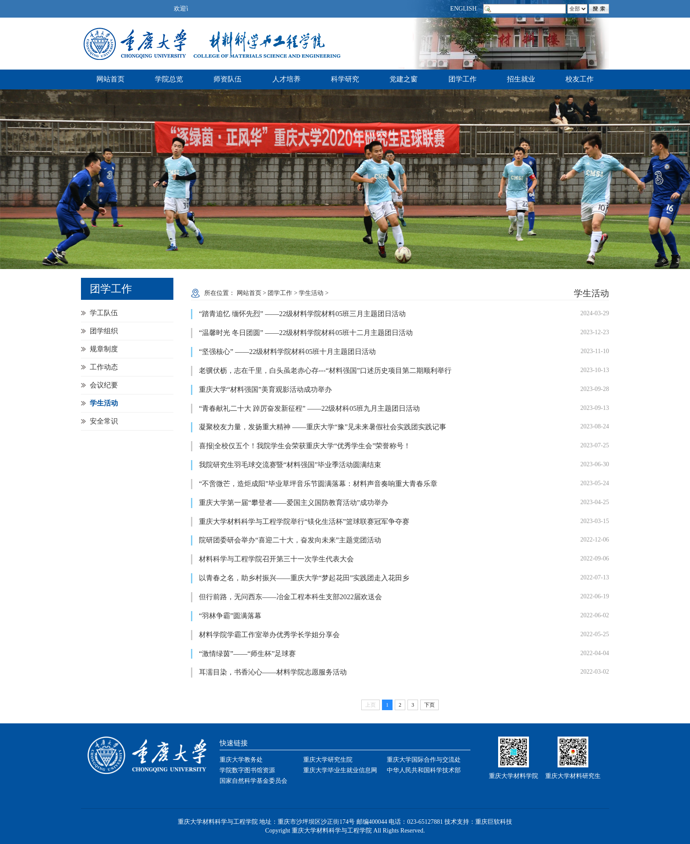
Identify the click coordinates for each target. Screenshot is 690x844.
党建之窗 (403, 79)
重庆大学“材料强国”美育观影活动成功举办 (265, 389)
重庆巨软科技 (493, 821)
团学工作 (462, 79)
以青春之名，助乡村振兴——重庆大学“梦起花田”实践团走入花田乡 (304, 578)
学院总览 (169, 79)
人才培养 (286, 79)
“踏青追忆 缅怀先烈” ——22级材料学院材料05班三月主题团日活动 (302, 313)
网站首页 (110, 79)
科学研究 (345, 79)
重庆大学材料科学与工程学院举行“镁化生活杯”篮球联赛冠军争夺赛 (304, 521)
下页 (429, 705)
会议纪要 (104, 385)
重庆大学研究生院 (327, 759)
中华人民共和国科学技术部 (424, 770)
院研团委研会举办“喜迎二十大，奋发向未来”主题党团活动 (290, 540)
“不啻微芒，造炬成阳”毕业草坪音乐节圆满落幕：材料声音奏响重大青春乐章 (318, 483)
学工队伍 (104, 313)
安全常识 (104, 421)
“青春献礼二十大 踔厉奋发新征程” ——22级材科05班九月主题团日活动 (309, 408)
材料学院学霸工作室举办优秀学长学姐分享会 (269, 634)
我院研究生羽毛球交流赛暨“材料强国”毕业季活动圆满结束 (290, 464)
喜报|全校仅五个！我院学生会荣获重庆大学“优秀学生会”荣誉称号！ (305, 446)
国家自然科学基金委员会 (253, 781)
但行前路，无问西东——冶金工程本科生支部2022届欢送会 (290, 597)
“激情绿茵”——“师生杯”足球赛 (247, 653)
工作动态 (104, 367)
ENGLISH (463, 8)
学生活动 (104, 403)
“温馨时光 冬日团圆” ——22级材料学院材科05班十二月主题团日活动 (306, 332)
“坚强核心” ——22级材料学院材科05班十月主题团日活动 (287, 351)
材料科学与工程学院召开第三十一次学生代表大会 (276, 559)
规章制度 (104, 349)
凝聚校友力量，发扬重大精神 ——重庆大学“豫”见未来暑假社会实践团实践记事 (322, 427)
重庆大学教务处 (241, 759)
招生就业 (521, 79)
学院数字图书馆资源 (247, 770)
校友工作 (579, 79)
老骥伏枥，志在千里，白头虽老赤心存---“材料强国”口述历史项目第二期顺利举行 (325, 370)
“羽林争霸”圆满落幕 (230, 615)
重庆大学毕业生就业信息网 (340, 770)
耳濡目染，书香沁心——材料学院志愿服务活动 (273, 672)
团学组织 (104, 331)
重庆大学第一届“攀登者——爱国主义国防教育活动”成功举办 (293, 502)
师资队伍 (227, 79)
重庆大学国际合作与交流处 (424, 759)
